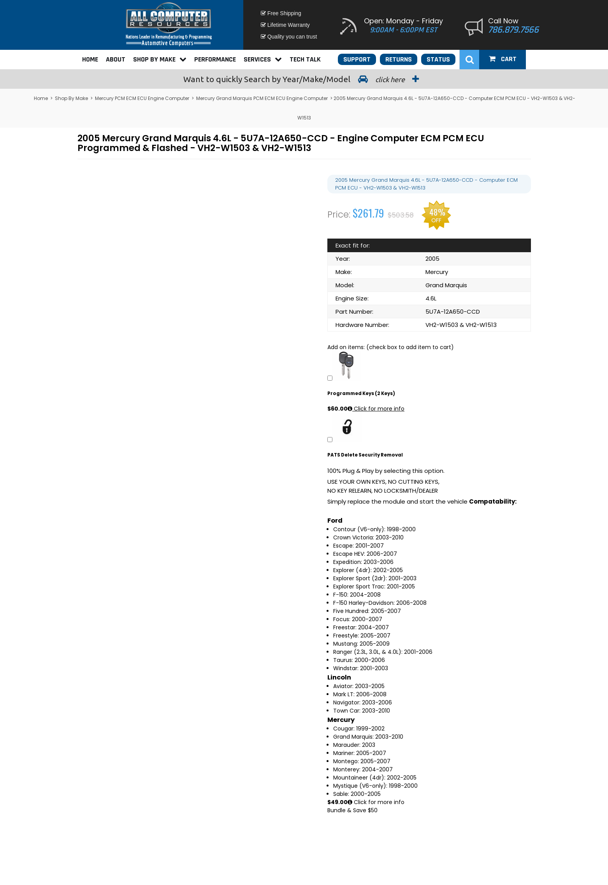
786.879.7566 (513, 30)
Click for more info (376, 409)
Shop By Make (159, 59)
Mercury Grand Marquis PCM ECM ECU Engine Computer (262, 98)
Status (438, 59)
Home (90, 59)
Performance (215, 59)
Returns (398, 59)
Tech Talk (305, 59)
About (115, 59)
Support (357, 59)
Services (263, 59)
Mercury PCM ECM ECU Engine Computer (142, 98)
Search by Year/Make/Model (304, 79)
